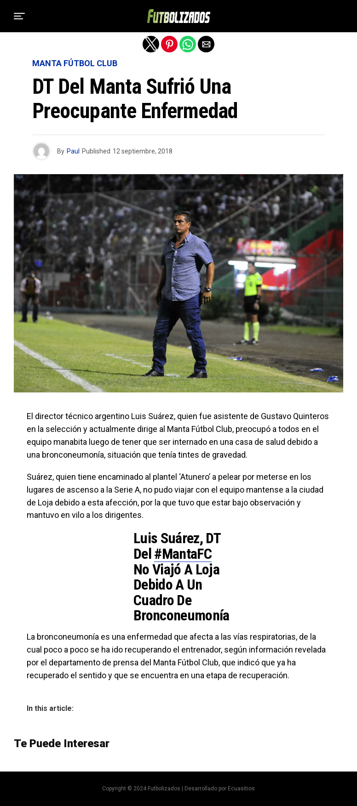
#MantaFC (183, 553)
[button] (19, 16)
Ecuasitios (241, 788)
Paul (73, 151)
